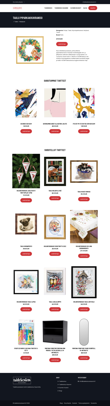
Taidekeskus (48, 8)
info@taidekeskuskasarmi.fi (89, 2)
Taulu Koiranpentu (26, 246)
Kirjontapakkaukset (77, 30)
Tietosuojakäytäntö (84, 403)
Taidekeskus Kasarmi (61, 8)
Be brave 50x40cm (26, 124)
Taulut (58, 32)
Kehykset (22, 21)
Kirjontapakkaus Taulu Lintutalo (83, 302)
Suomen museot (75, 8)
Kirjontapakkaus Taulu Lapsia (26, 302)
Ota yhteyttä (67, 403)
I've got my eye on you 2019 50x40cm (84, 124)
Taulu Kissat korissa (84, 192)
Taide (16, 21)
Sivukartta (94, 403)
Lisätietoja (62, 44)
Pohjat (65, 30)
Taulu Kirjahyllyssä (55, 191)
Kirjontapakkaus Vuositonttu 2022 (55, 246)
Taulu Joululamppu (55, 302)
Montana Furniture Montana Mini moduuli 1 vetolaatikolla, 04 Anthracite (55, 350)
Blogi (85, 8)
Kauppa (93, 8)
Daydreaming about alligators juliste (55, 124)
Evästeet (74, 403)
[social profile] (24, 2)
